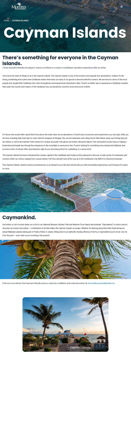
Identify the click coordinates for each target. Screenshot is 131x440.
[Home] (22, 6)
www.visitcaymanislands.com (101, 283)
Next (103, 346)
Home (6, 20)
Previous (96, 346)
